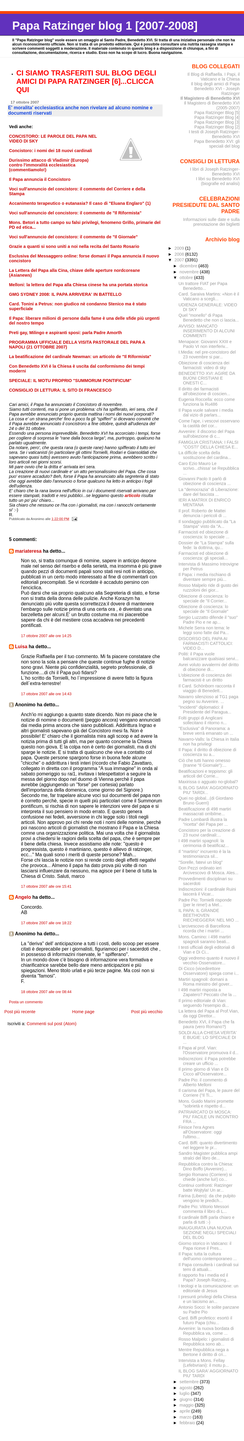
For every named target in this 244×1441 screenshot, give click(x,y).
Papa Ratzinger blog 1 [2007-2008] (105, 25)
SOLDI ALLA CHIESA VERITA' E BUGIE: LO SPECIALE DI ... (207, 1037)
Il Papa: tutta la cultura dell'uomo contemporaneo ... (207, 1256)
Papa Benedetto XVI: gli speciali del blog (217, 144)
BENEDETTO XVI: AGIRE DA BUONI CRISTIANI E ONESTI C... (206, 378)
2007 (180, 259)
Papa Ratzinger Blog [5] (217, 112)
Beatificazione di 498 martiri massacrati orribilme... (204, 811)
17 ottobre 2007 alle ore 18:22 (46, 923)
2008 (180, 254)
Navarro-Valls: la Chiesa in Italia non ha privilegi (208, 741)
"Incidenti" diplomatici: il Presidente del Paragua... (204, 709)
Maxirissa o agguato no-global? (208, 781)
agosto (187, 1387)
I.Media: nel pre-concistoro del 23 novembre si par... (207, 354)
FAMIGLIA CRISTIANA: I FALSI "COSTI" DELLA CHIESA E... (208, 444)
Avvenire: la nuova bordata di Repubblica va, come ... (206, 1331)
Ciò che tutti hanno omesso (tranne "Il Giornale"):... (204, 763)
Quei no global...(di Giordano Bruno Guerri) (205, 800)
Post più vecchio (147, 1011)
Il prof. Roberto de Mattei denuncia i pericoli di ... (202, 513)
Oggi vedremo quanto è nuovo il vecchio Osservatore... (208, 960)
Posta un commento (26, 1002)
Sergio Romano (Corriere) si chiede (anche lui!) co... (205, 1177)
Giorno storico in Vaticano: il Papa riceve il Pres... (204, 1246)
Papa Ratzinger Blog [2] (217, 127)
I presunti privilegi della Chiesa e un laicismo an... (207, 1299)
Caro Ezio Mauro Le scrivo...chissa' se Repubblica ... (208, 468)
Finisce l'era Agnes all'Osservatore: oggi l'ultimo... (200, 1132)
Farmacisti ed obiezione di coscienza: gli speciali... (203, 555)
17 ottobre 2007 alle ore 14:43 (46, 694)
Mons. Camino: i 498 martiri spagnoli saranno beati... (204, 939)
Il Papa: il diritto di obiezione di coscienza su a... (207, 752)
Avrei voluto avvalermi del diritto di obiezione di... (208, 667)
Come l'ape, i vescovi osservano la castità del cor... (209, 423)
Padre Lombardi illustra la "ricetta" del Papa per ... (203, 822)
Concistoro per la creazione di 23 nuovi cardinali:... (206, 832)
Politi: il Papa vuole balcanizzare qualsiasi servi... (208, 656)
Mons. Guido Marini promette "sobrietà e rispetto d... (206, 1103)
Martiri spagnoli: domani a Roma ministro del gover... (205, 982)
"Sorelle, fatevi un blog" (200, 862)
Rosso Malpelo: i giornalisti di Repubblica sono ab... (206, 1341)
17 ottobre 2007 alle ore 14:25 (46, 636)
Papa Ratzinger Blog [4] (217, 117)
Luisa (21, 646)
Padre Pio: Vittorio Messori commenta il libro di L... (203, 1209)
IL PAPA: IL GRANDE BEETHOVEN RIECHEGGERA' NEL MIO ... (208, 915)
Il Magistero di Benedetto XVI (210, 98)
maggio (187, 1405)
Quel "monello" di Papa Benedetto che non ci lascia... (208, 317)
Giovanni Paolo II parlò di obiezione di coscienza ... (204, 481)
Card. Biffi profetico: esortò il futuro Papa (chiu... (205, 1320)
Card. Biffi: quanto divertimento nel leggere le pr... (207, 1145)
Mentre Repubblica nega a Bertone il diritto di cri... (203, 1352)
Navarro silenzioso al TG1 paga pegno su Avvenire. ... (208, 699)
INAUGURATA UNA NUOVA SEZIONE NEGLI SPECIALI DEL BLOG (207, 1232)
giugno (187, 1399)
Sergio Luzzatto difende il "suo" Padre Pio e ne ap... (208, 620)
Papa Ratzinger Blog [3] (217, 122)
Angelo (23, 897)
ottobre (187, 277)
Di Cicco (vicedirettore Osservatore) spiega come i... (208, 971)
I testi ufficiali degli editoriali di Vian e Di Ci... (206, 949)
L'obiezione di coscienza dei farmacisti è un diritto (204, 677)
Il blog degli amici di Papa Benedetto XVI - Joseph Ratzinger (215, 88)
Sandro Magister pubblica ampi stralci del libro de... (207, 1155)
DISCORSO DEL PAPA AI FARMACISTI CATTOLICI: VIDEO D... (205, 643)
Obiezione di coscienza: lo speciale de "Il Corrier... (203, 598)
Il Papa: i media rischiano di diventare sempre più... (204, 577)
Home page (83, 1011)
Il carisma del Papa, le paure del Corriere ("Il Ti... (209, 1093)
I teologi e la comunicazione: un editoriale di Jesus (208, 1288)
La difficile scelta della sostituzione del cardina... (204, 455)
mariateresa (28, 551)
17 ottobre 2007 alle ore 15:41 (46, 886)
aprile (185, 1411)
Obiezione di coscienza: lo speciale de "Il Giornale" (203, 609)
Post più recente (19, 1011)
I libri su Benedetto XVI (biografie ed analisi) (218, 181)
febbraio (188, 1422)
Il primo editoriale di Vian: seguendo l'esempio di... (203, 1003)
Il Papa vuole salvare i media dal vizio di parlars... (205, 412)
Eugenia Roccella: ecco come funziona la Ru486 (206, 402)
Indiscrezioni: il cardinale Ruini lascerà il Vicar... (207, 891)
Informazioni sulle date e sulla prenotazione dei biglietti (211, 222)
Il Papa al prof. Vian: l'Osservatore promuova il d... (208, 1050)
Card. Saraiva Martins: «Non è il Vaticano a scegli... (208, 296)
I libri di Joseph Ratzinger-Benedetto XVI (215, 171)
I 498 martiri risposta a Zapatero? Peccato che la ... (207, 992)
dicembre (189, 265)
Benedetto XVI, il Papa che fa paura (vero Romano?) (206, 1024)
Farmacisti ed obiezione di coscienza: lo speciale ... (203, 534)
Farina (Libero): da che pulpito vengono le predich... (207, 1198)
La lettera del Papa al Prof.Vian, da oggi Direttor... (208, 1013)
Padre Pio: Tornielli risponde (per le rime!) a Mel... (205, 902)
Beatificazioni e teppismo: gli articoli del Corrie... (205, 773)
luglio (185, 1393)
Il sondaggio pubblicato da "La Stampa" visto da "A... (207, 524)
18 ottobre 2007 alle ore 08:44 (46, 992)
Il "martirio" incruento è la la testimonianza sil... (204, 854)
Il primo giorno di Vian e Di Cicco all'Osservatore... (203, 1071)
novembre (190, 271)
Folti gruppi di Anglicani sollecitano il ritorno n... (202, 720)
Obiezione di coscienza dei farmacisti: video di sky (203, 365)
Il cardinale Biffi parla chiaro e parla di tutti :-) (206, 1220)
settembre (190, 1381)
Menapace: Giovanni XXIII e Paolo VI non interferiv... (205, 344)
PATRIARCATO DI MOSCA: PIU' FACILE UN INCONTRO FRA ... (208, 1117)
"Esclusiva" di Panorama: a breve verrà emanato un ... (205, 731)
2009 (180, 248)
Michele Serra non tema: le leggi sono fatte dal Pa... (204, 630)
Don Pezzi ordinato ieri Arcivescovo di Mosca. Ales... (208, 870)
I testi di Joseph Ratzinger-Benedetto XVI (214, 134)
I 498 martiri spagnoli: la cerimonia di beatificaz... (203, 843)
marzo (186, 1417)
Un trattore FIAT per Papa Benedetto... (202, 286)
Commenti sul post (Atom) (51, 1023)
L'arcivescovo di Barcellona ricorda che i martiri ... (204, 928)
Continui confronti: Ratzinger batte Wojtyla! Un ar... (205, 1188)
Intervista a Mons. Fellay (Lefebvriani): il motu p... (203, 1363)
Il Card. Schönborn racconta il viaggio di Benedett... (206, 688)
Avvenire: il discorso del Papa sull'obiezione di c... (206, 434)
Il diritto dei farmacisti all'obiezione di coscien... (204, 391)
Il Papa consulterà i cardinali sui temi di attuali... (208, 1267)
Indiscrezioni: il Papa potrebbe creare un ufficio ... (207, 1061)
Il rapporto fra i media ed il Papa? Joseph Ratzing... (204, 1277)
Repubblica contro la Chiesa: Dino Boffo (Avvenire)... (205, 1166)
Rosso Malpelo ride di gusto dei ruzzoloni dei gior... (208, 588)
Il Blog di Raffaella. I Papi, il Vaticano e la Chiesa (213, 76)
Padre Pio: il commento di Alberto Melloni (202, 1082)
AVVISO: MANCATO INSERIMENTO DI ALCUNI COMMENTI (206, 331)
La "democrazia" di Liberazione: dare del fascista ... (208, 492)
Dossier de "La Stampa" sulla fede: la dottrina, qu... (206, 545)
